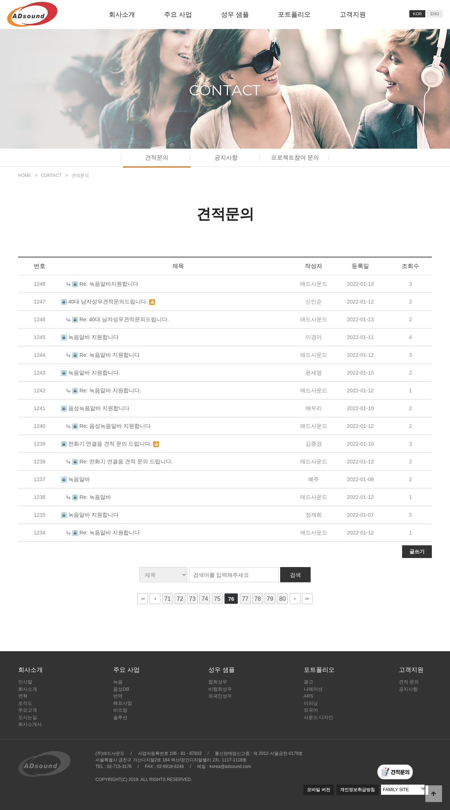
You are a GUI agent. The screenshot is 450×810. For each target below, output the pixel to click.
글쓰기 (417, 551)
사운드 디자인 (319, 717)
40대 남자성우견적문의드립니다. (108, 302)
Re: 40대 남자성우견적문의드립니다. (124, 319)
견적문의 (156, 157)
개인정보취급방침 (357, 789)
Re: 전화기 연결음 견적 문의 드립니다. (126, 461)
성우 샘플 (235, 14)
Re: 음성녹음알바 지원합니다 (115, 426)
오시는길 (27, 717)
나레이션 (313, 689)
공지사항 (226, 157)
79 (270, 598)
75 (217, 598)
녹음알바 (79, 479)
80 (282, 598)
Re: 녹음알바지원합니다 (108, 284)
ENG (434, 14)
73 (192, 598)
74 (204, 598)
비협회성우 (220, 689)
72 (180, 598)
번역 (118, 696)
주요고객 (27, 710)
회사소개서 (30, 724)
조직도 (25, 703)
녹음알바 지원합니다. (94, 373)
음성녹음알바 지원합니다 (99, 408)
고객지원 (353, 14)
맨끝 (307, 598)
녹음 (118, 682)
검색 (295, 575)
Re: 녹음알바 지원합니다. (110, 390)
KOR (417, 14)
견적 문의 (409, 682)
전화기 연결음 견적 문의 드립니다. (110, 444)
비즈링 (120, 710)
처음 (142, 598)
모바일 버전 (318, 789)
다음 (295, 598)
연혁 (23, 696)
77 (245, 598)
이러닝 (311, 703)
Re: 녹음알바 (95, 497)
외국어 (311, 710)
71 (167, 598)
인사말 (25, 682)
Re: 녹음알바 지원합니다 (109, 355)
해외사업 (122, 703)
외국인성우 (220, 696)
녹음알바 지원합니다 (93, 337)
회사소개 (122, 14)
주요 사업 (178, 14)
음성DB (121, 689)
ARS (309, 696)
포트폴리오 (294, 14)
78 (257, 598)
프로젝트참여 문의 (295, 157)
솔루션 (120, 717)
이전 (155, 598)
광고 (308, 682)
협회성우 (217, 682)
